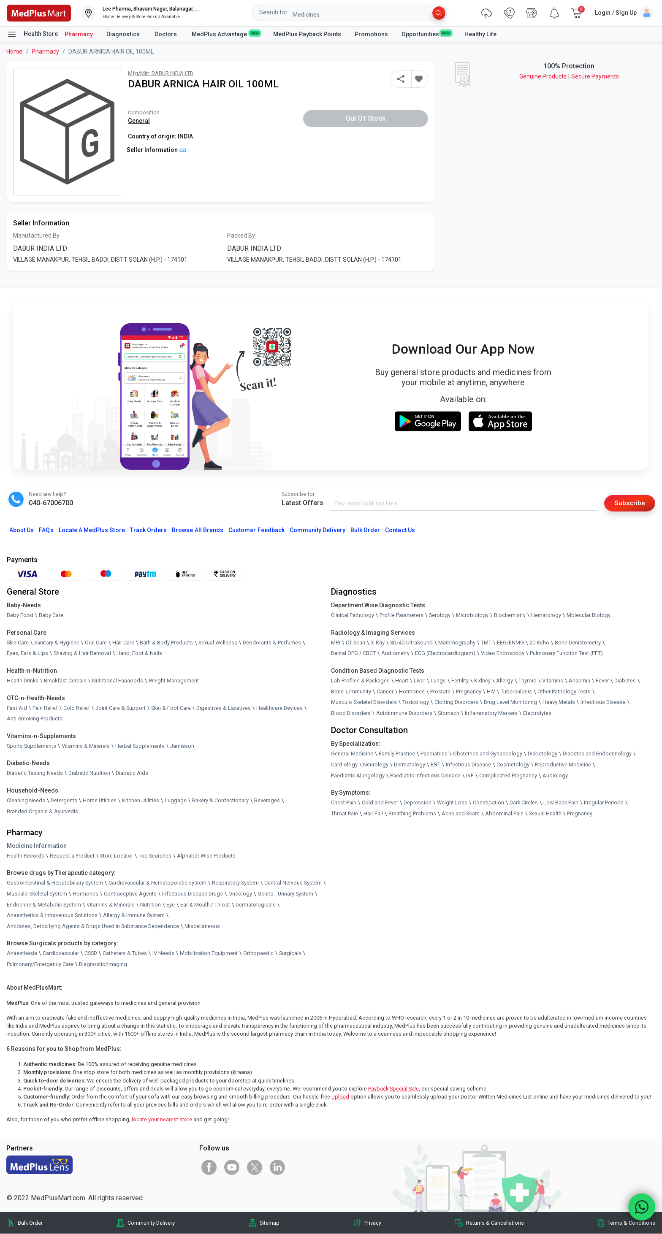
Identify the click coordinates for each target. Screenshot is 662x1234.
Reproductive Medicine (563, 765)
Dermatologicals (256, 904)
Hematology (546, 615)
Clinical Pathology (352, 615)
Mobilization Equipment (209, 953)
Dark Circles (524, 803)
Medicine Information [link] (37, 845)
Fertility (460, 681)
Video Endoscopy (502, 653)
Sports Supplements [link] (31, 746)
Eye (170, 904)
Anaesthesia (22, 953)
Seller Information (156, 149)
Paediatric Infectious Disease (425, 775)
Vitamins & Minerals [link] (86, 746)
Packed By (241, 235)
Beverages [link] (267, 801)
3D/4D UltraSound (411, 643)
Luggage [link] (176, 801)
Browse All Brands (197, 530)
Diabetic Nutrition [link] (89, 773)
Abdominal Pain (504, 813)
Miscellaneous (202, 926)
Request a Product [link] (72, 855)
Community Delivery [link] (151, 1223)
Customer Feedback (256, 530)
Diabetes (625, 681)
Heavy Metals (559, 702)
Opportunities (426, 34)
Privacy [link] (372, 1223)
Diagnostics (123, 34)
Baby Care (51, 615)
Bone (337, 691)
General (139, 120)
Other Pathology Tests (564, 691)
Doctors (166, 34)
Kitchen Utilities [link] (140, 801)
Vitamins (552, 681)
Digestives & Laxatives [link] (223, 708)
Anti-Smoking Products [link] (34, 719)
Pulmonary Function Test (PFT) (566, 653)
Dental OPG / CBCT (353, 653)
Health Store (32, 34)
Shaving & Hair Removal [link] (82, 653)
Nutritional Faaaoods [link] (117, 681)
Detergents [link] (64, 801)
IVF (470, 775)
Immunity (360, 691)
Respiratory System (235, 883)
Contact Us (400, 530)
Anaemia (579, 681)
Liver (419, 681)
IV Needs (163, 953)
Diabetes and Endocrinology (597, 754)
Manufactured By (36, 235)
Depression (417, 803)
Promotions (371, 34)
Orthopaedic (258, 953)
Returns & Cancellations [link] (495, 1223)
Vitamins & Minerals (111, 904)
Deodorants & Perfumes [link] (272, 643)
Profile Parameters (401, 615)
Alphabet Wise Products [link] (206, 855)
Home (14, 51)
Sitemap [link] (269, 1223)
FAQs (46, 530)
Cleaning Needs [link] (26, 801)
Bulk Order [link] (30, 1223)
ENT (435, 765)
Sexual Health (545, 813)
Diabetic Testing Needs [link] (35, 773)
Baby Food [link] (20, 615)
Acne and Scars (461, 813)
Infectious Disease (603, 702)
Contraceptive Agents (130, 894)
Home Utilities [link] (100, 801)
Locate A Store (92, 530)
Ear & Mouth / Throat (205, 904)
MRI (335, 643)
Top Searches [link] (154, 855)
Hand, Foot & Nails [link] (139, 653)
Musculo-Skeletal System (37, 894)
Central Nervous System (293, 883)
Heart (401, 681)
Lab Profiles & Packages (360, 681)
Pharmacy (79, 34)
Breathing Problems (412, 813)
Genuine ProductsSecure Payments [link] (569, 76)
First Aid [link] (17, 708)
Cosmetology (512, 765)
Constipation (488, 803)
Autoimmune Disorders (404, 713)
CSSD (90, 953)
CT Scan (355, 643)
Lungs (438, 681)
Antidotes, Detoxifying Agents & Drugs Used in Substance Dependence (93, 926)
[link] (39, 12)
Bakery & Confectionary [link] (220, 801)
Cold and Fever (380, 803)
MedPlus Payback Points (307, 34)
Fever (602, 681)
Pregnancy (468, 691)
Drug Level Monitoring (510, 702)
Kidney (482, 681)
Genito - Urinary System (285, 894)
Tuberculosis (516, 691)
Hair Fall (373, 813)
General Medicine (352, 754)
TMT (486, 643)
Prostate (440, 691)
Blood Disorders (351, 713)
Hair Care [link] (123, 643)
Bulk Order (365, 530)
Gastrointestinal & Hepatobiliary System (55, 883)
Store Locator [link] (116, 855)
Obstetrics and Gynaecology (487, 754)
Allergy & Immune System (134, 915)
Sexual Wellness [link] (217, 643)
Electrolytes (537, 713)
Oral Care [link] (96, 643)
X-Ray (378, 643)
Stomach (448, 713)
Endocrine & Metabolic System (44, 904)
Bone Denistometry (578, 643)
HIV (491, 691)
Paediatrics (434, 754)
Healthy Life (480, 34)
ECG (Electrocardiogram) (445, 653)
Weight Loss (452, 803)
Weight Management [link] (174, 681)
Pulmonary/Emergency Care (40, 964)
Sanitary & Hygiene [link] (56, 643)
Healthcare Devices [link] (279, 708)
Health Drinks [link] (22, 681)
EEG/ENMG (510, 643)
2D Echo (539, 643)
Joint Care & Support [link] (120, 708)
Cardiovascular (61, 953)
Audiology (555, 775)
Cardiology (344, 765)
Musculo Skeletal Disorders (364, 702)
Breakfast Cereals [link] (65, 681)
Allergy (504, 681)
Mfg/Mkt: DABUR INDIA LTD (160, 73)
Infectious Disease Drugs (192, 894)
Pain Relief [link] (45, 708)
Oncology (240, 894)
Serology (439, 615)
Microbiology (472, 615)
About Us (21, 530)
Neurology (375, 765)
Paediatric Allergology (358, 775)
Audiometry (395, 653)
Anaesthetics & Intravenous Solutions (52, 915)
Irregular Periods (604, 803)
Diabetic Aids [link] (132, 773)
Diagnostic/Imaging (103, 964)
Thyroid (527, 681)
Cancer (385, 691)
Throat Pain (344, 813)
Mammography (456, 643)
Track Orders (148, 530)
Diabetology (542, 754)
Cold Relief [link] (76, 708)
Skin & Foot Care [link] (171, 708)
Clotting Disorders (456, 702)
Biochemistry (510, 615)
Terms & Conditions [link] (631, 1223)
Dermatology (409, 765)
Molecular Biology (588, 615)
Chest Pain (343, 803)
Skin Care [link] (18, 643)
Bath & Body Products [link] (166, 643)
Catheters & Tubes (125, 953)
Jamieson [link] (182, 746)
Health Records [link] (25, 855)
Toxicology (415, 702)
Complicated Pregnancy (508, 775)
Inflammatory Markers (491, 713)
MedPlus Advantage (226, 34)
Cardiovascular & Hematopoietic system (157, 883)
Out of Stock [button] (365, 118)
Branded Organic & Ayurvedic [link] (42, 811)
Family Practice (397, 754)
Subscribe (629, 503)
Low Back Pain (560, 803)
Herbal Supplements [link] (140, 746)
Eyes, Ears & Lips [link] (27, 653)
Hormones (85, 894)
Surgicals (290, 953)
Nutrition (150, 904)
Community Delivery (317, 530)
